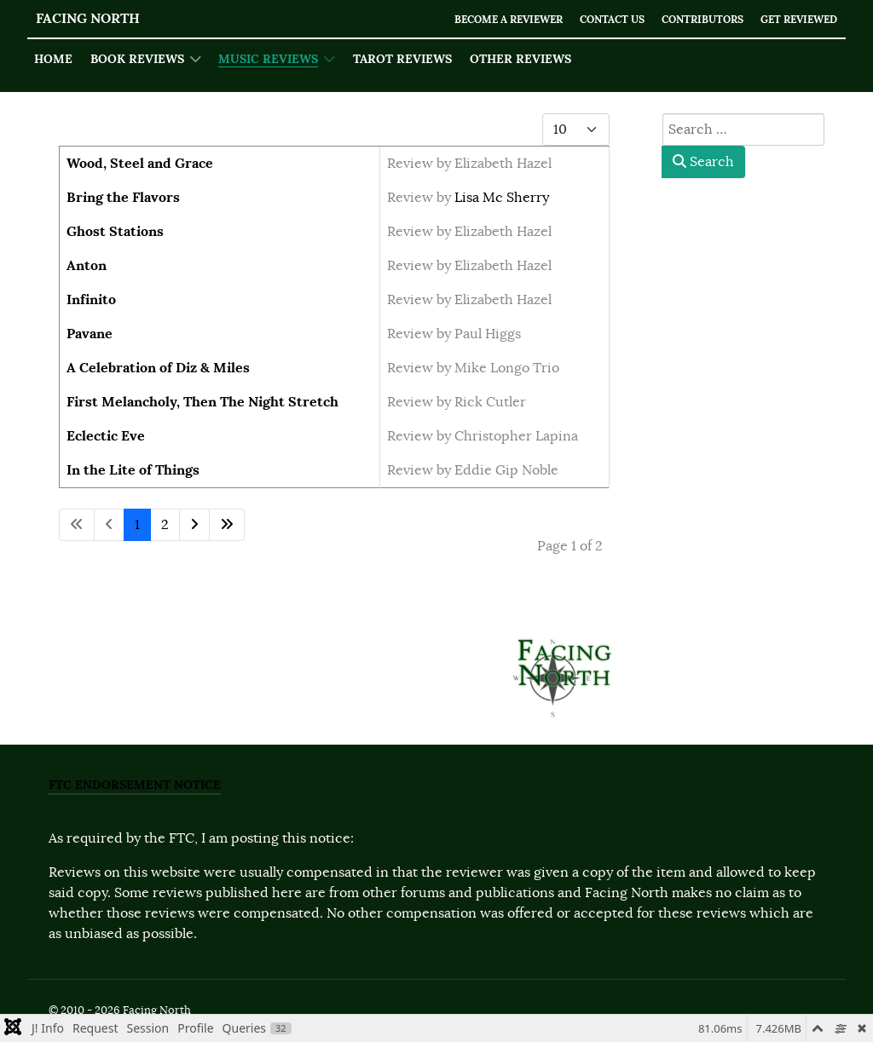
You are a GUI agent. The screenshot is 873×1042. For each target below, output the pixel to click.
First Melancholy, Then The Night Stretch (202, 402)
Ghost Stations (115, 231)
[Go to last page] (227, 525)
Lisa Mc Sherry (501, 197)
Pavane (89, 334)
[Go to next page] (194, 525)
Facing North (88, 18)
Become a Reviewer (481, 19)
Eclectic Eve (105, 436)
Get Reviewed (795, 19)
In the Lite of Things (132, 470)
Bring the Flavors (123, 197)
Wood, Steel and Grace (139, 163)
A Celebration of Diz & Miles (158, 368)
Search (703, 161)
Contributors (691, 19)
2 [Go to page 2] (165, 524)
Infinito (91, 299)
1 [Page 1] (137, 524)
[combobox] (743, 129)
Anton (86, 265)
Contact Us (593, 19)
